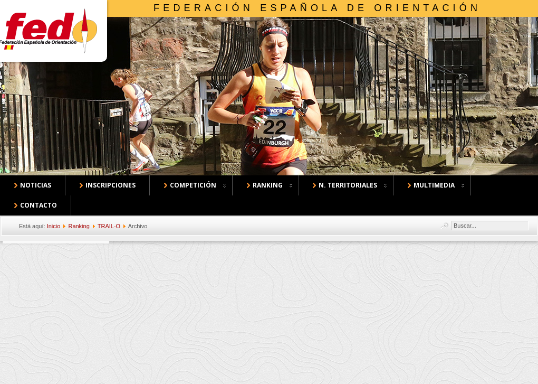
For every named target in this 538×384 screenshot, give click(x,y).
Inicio (54, 226)
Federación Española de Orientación (317, 8)
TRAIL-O (109, 226)
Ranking (78, 226)
